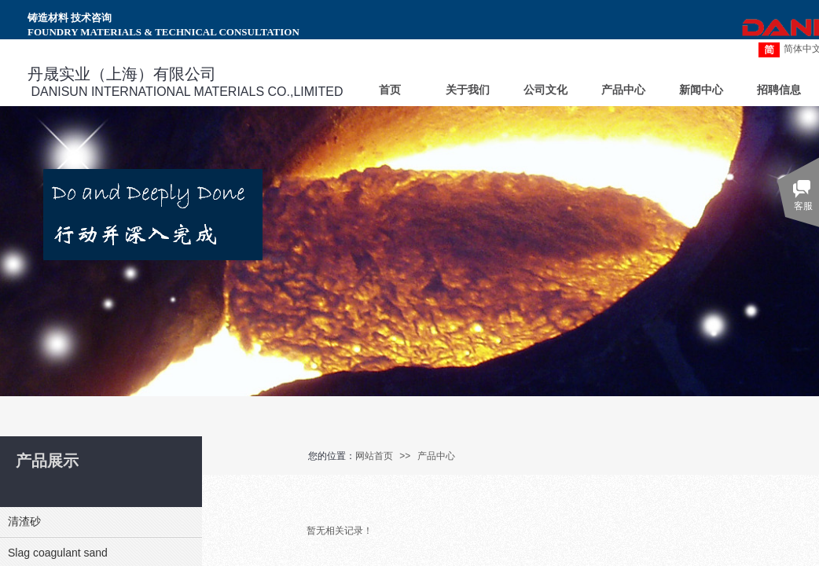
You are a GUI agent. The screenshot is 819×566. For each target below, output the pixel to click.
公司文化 (545, 90)
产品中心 (436, 455)
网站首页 (374, 455)
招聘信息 (779, 90)
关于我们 (468, 90)
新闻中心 (701, 90)
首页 (390, 90)
